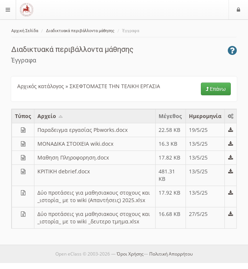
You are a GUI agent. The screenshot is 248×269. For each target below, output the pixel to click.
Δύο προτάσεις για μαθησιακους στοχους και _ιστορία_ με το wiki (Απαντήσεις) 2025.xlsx (93, 196)
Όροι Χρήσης (130, 254)
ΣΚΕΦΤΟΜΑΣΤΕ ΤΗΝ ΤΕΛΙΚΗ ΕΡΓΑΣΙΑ (115, 86)
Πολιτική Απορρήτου (171, 254)
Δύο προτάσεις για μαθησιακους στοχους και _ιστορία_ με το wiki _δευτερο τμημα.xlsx (93, 217)
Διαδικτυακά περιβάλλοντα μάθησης (80, 30)
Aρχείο (50, 116)
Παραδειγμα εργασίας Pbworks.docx (82, 129)
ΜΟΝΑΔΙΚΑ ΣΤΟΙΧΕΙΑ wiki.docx (75, 143)
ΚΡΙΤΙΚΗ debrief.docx (63, 171)
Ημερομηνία (205, 116)
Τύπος (23, 116)
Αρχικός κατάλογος (40, 86)
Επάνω (216, 89)
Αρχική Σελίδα (24, 30)
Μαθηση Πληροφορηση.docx (73, 157)
